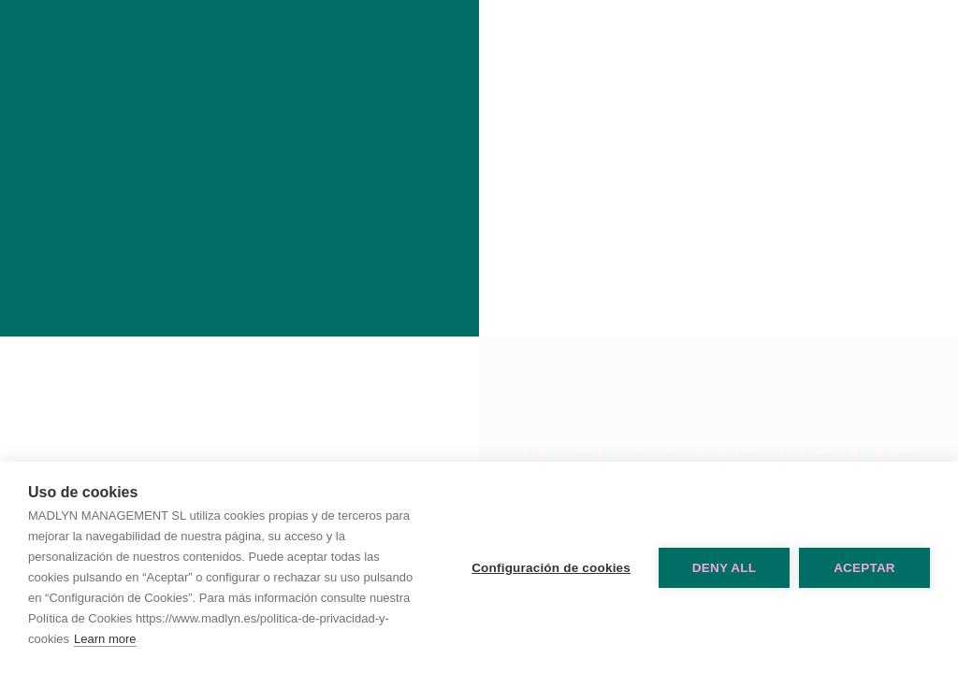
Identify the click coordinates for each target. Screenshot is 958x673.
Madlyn (239, 168)
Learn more (105, 639)
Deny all (724, 568)
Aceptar (864, 568)
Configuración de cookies (551, 568)
